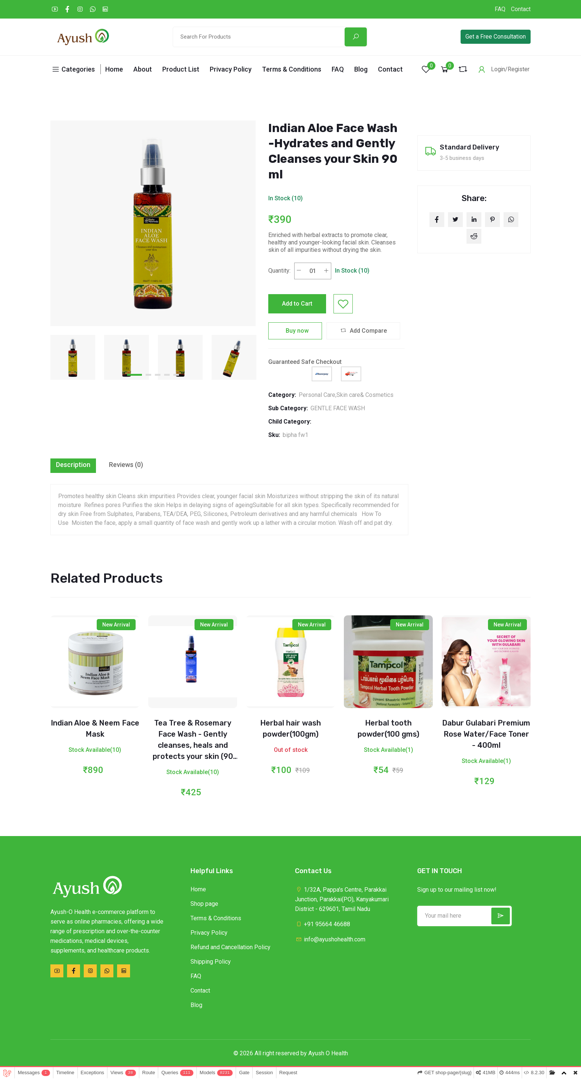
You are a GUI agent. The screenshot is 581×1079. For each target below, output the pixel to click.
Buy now (295, 330)
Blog (361, 69)
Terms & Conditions (291, 69)
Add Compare (363, 330)
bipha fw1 (295, 434)
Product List (180, 69)
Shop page (204, 903)
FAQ (500, 9)
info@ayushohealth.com (330, 939)
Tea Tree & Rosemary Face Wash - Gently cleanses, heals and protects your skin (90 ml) (193, 745)
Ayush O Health (328, 1053)
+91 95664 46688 (322, 924)
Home (114, 69)
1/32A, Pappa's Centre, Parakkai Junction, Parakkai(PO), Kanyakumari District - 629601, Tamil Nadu (342, 899)
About (142, 69)
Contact (521, 9)
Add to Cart (297, 303)
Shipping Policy (210, 961)
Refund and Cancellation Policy (230, 947)
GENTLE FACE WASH (338, 408)
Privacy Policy (231, 69)
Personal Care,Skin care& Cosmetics (346, 394)
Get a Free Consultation (495, 36)
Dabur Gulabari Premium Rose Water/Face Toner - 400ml (486, 734)
